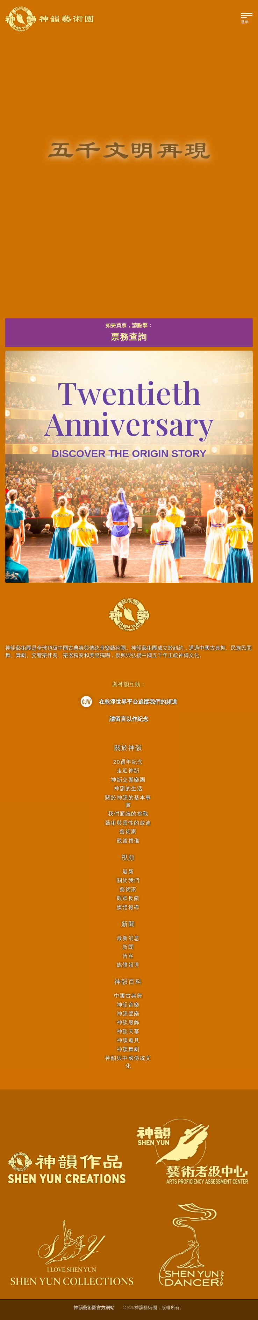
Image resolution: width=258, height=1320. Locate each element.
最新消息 (128, 938)
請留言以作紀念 (129, 719)
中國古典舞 (128, 996)
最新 (128, 871)
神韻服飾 (128, 1022)
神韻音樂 (128, 1005)
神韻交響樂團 (128, 780)
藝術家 (128, 831)
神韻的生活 (128, 788)
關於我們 (128, 880)
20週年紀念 (128, 762)
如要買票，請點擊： (129, 333)
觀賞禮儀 (128, 841)
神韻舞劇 (128, 1049)
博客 (128, 956)
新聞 (128, 924)
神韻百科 (128, 981)
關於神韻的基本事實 (128, 801)
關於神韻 (128, 747)
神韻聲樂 (128, 1013)
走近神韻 (128, 770)
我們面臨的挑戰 (128, 814)
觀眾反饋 (128, 898)
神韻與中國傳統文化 (128, 1061)
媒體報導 (128, 907)
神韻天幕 (128, 1031)
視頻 (128, 857)
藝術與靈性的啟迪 (128, 823)
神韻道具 (128, 1040)
